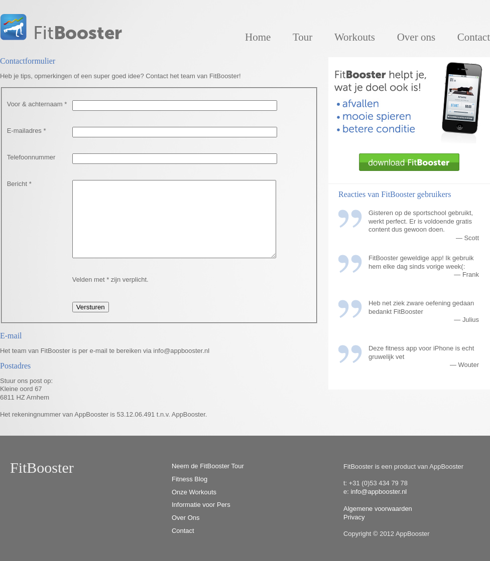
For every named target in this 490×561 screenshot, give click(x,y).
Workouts (354, 37)
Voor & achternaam (37, 104)
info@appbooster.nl (378, 491)
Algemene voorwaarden (377, 508)
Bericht (19, 184)
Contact (473, 37)
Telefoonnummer (31, 157)
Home (258, 37)
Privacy (353, 517)
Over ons (416, 37)
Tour (302, 37)
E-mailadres (26, 130)
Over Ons (185, 517)
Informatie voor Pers (201, 504)
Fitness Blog (189, 479)
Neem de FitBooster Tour (208, 466)
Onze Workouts (194, 492)
